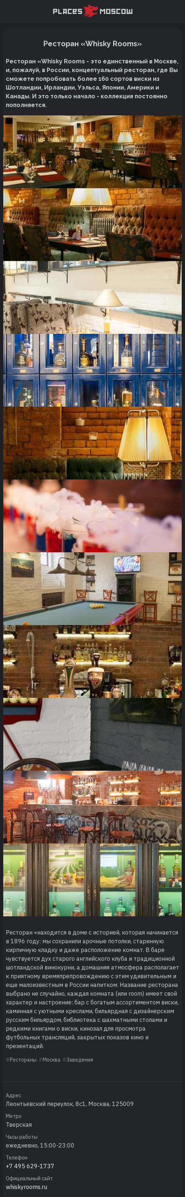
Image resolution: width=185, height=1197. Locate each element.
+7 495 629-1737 (30, 1166)
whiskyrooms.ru (26, 1186)
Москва (52, 1059)
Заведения (79, 1059)
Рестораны (23, 1059)
